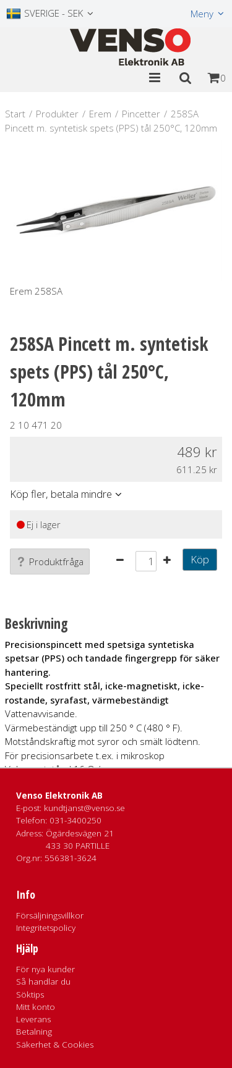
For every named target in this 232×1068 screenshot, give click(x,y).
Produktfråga (50, 561)
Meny (202, 13)
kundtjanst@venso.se (84, 808)
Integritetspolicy (45, 927)
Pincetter (141, 113)
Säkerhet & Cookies (54, 1044)
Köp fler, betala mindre (61, 494)
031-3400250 (75, 820)
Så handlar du (43, 981)
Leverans (33, 1019)
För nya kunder (45, 969)
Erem (100, 113)
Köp (200, 559)
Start (15, 113)
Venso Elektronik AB (59, 795)
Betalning (34, 1031)
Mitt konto (35, 1006)
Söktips (30, 994)
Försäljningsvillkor (50, 915)
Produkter (57, 113)
